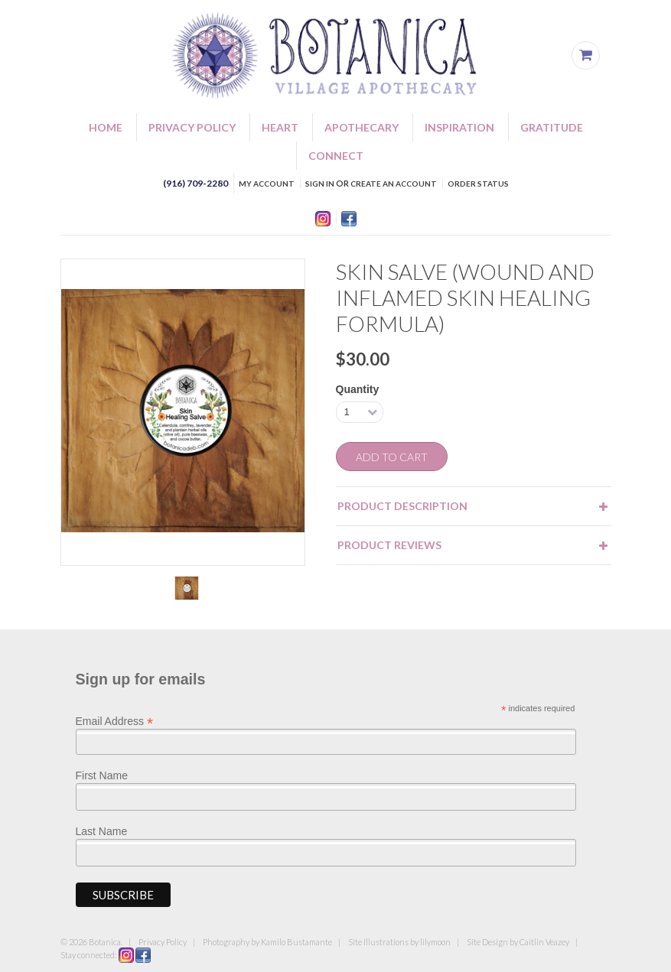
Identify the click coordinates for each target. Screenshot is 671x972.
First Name (102, 775)
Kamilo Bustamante (296, 942)
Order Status (478, 183)
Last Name (102, 831)
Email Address (115, 720)
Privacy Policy (162, 942)
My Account (267, 183)
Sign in (319, 183)
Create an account (393, 183)
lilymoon (435, 942)
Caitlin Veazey (544, 942)
